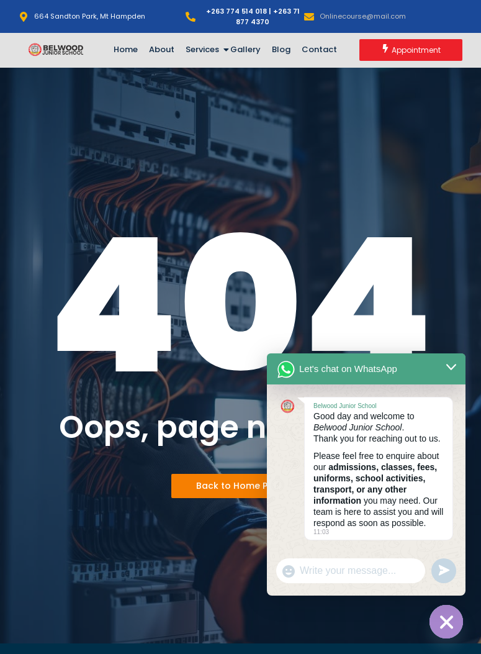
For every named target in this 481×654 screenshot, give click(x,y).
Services (204, 49)
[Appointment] (410, 50)
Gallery (245, 49)
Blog (281, 49)
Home (126, 49)
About (161, 49)
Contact (319, 49)
